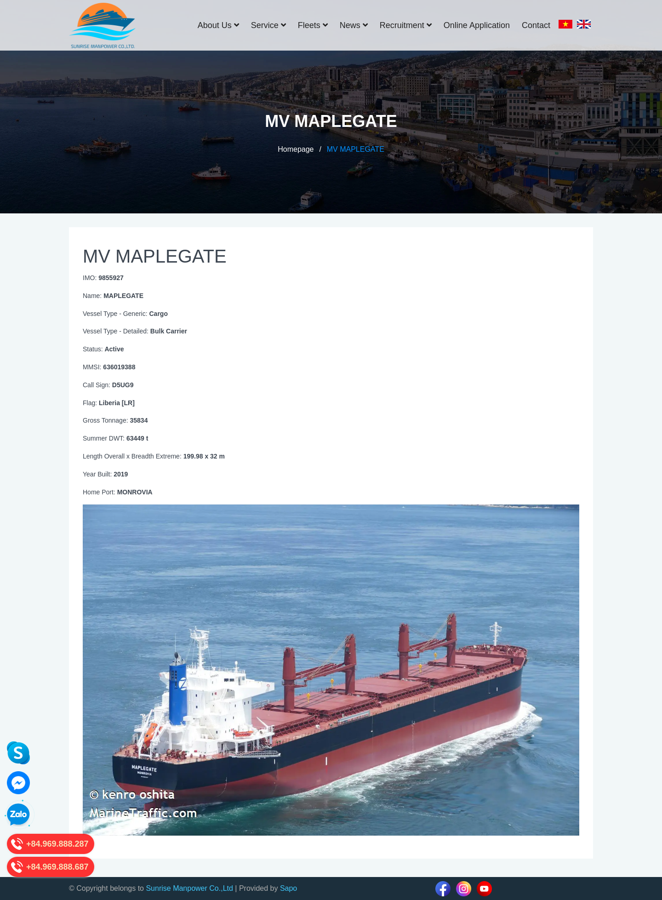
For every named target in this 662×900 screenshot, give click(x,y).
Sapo (288, 888)
